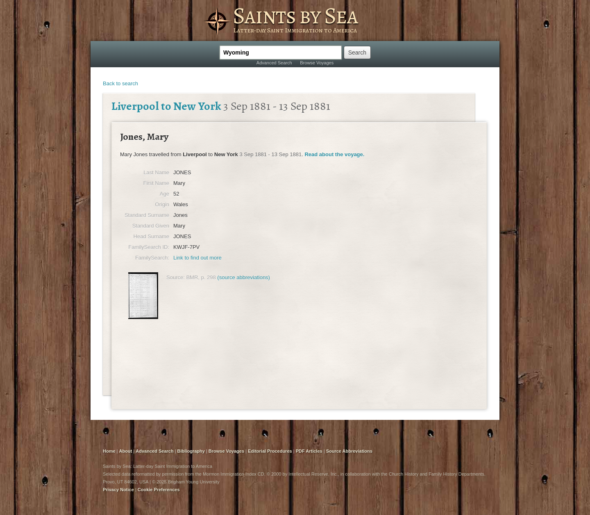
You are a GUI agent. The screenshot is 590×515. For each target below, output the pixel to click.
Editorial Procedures (270, 451)
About (125, 451)
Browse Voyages (317, 62)
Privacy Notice (118, 489)
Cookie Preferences (159, 489)
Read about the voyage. (334, 154)
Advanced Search (274, 62)
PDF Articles (309, 451)
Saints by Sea (295, 15)
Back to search (120, 83)
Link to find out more (197, 258)
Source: (175, 277)
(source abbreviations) (243, 277)
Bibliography (191, 451)
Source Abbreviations (349, 451)
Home (109, 451)
